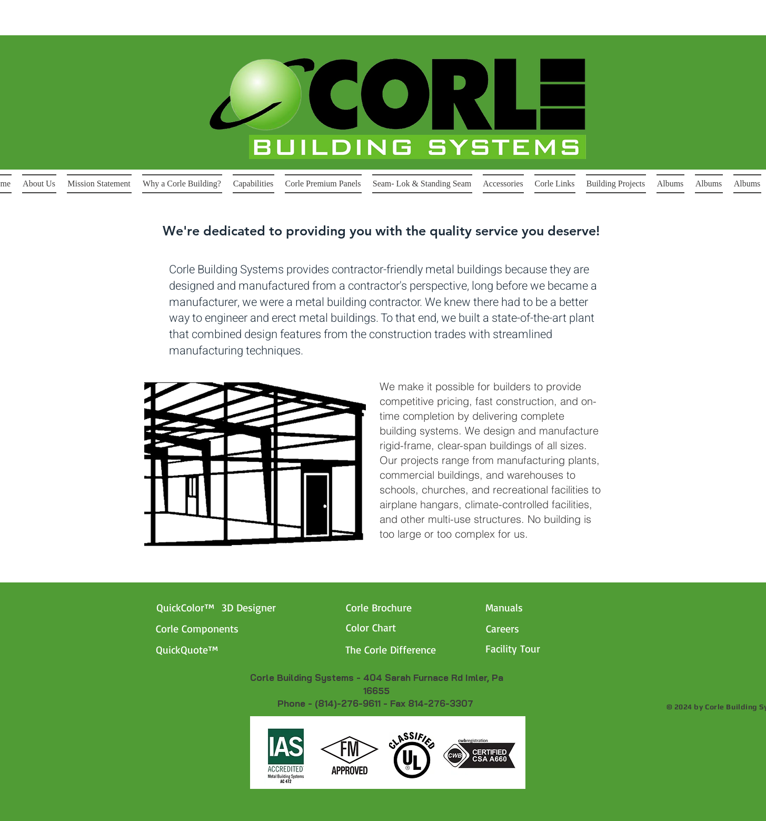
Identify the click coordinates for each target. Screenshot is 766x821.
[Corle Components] (219, 628)
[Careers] (508, 628)
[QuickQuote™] (206, 649)
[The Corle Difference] (410, 649)
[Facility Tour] (536, 648)
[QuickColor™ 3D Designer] (233, 607)
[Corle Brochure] (396, 607)
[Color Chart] (396, 627)
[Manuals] (536, 607)
